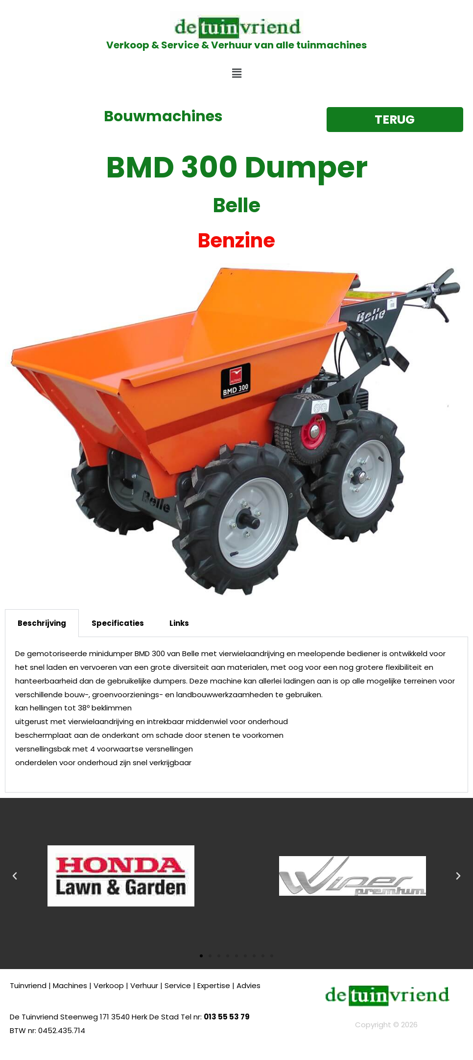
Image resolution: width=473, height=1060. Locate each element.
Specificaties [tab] (118, 623)
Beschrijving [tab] (42, 623)
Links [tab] (179, 623)
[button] (236, 73)
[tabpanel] (236, 715)
